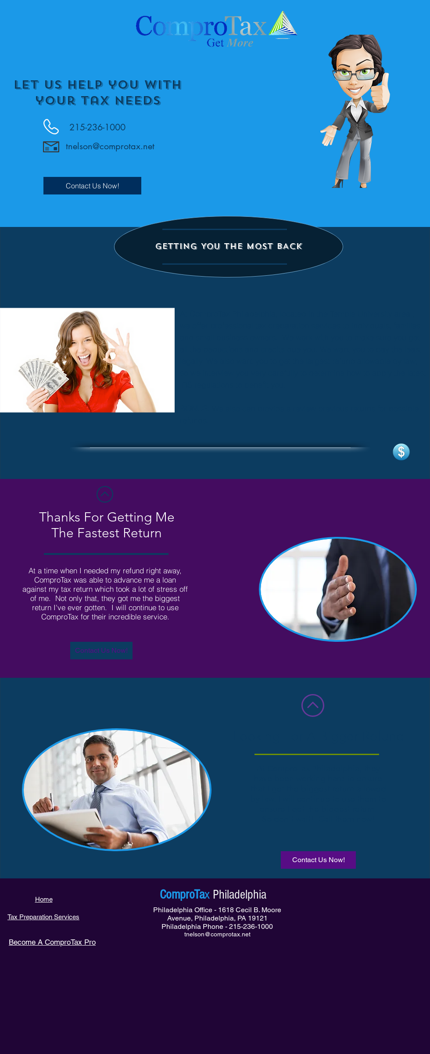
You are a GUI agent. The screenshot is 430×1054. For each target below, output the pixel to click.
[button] (228, 246)
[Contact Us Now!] (92, 185)
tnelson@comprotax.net (110, 146)
